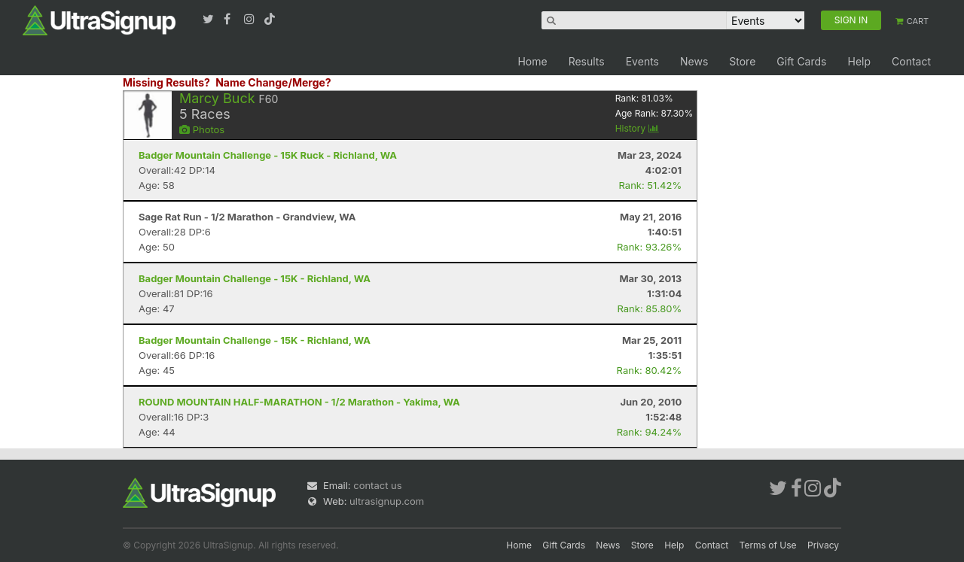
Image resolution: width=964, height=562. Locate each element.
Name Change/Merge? (273, 82)
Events (642, 61)
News (694, 61)
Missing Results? (166, 82)
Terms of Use (768, 545)
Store (742, 61)
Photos (201, 129)
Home (532, 61)
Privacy (823, 545)
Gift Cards (801, 61)
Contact (911, 61)
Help (859, 61)
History (637, 128)
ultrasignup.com (386, 501)
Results (587, 61)
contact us (377, 485)
